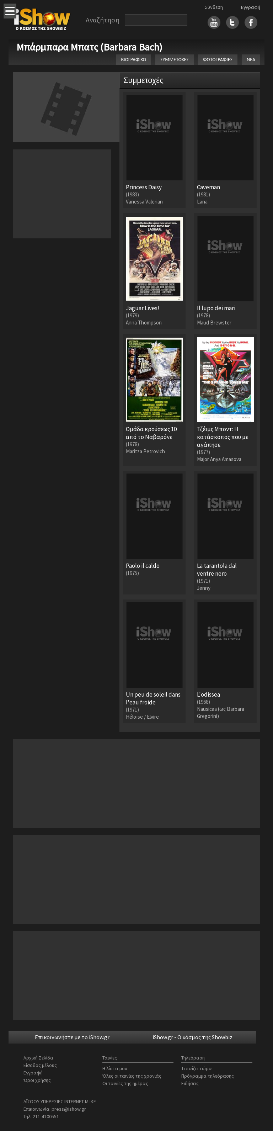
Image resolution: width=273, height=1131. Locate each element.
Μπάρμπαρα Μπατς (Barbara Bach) (89, 47)
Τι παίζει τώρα (196, 1068)
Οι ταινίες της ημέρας (125, 1083)
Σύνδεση (214, 7)
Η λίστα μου (114, 1068)
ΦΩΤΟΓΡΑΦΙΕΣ (217, 60)
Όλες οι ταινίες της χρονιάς (131, 1076)
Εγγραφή (250, 7)
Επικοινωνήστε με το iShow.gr (72, 1037)
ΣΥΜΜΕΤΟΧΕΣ (174, 60)
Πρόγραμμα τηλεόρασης (207, 1076)
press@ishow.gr (69, 1109)
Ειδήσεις (190, 1083)
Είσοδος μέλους (40, 1065)
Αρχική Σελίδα (38, 1058)
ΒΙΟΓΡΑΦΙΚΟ (133, 60)
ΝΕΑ (251, 60)
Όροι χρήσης (37, 1080)
